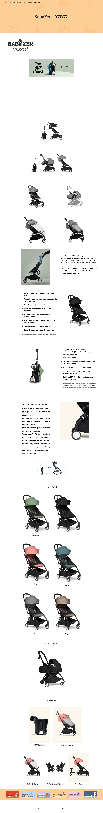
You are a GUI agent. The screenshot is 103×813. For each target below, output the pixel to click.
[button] (2, 2)
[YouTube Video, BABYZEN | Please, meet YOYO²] (51, 97)
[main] (51, 17)
